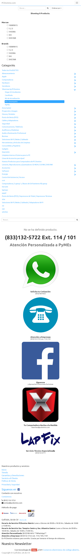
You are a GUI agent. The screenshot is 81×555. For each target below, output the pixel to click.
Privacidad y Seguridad (10, 485)
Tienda (5, 472)
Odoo (34, 550)
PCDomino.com (9, 3)
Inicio (4, 470)
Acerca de (23, 520)
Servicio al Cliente (10, 478)
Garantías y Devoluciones (13, 475)
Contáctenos (7, 497)
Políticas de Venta (9, 481)
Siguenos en (9, 489)
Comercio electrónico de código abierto (61, 550)
